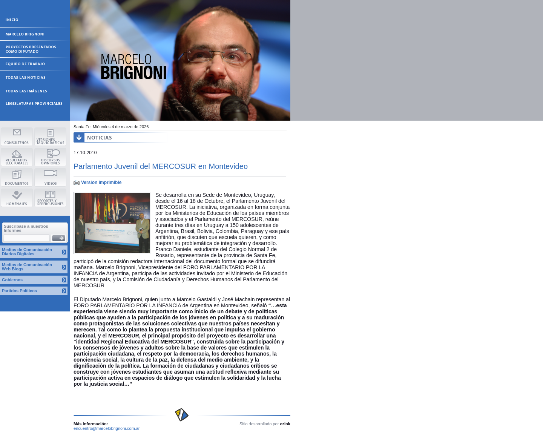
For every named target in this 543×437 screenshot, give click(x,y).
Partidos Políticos (19, 290)
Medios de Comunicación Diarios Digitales (27, 251)
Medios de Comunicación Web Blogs (27, 266)
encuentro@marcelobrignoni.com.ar (107, 428)
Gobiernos (12, 280)
